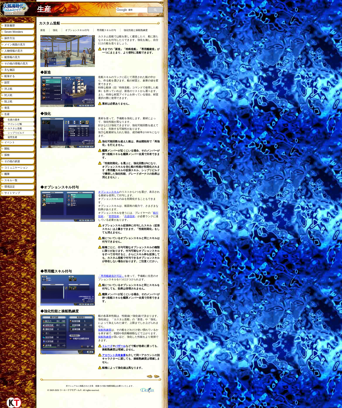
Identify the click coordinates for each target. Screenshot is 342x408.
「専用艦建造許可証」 (111, 275)
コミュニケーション (16, 167)
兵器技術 (129, 216)
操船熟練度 (104, 329)
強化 (55, 30)
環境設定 (9, 186)
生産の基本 (14, 119)
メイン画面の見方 (14, 44)
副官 (7, 82)
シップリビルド (16, 132)
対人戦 (8, 95)
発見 (7, 107)
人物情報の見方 (13, 50)
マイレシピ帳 (15, 124)
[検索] (132, 10)
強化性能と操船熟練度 (136, 30)
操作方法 (9, 38)
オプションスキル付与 (77, 30)
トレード (107, 346)
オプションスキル (108, 191)
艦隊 (7, 174)
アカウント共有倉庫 (114, 355)
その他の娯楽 (12, 161)
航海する (9, 76)
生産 (7, 114)
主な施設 (9, 69)
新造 (42, 30)
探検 (7, 155)
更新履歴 (9, 25)
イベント (9, 142)
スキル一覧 (10, 180)
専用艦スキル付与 (106, 30)
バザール (120, 346)
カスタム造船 (15, 128)
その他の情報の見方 (16, 63)
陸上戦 (8, 101)
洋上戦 (8, 88)
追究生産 (12, 137)
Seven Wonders (13, 31)
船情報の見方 (12, 57)
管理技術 (114, 216)
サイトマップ (12, 193)
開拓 (7, 148)
